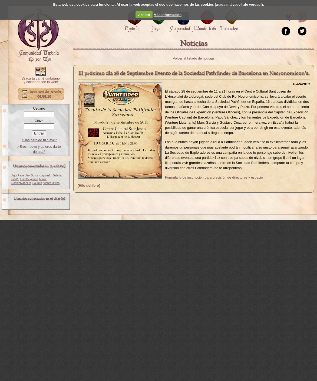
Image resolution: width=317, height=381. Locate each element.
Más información (167, 15)
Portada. (38, 35)
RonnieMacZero (21, 183)
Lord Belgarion (29, 179)
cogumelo (45, 175)
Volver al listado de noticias (193, 58)
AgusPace (17, 175)
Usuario (39, 108)
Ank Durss (31, 175)
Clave (39, 121)
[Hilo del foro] (89, 185)
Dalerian (58, 175)
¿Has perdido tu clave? (39, 140)
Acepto (144, 15)
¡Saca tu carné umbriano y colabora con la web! (41, 80)
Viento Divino (51, 183)
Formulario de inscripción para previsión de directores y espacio (214, 177)
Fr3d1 (15, 179)
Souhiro (37, 183)
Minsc (43, 179)
